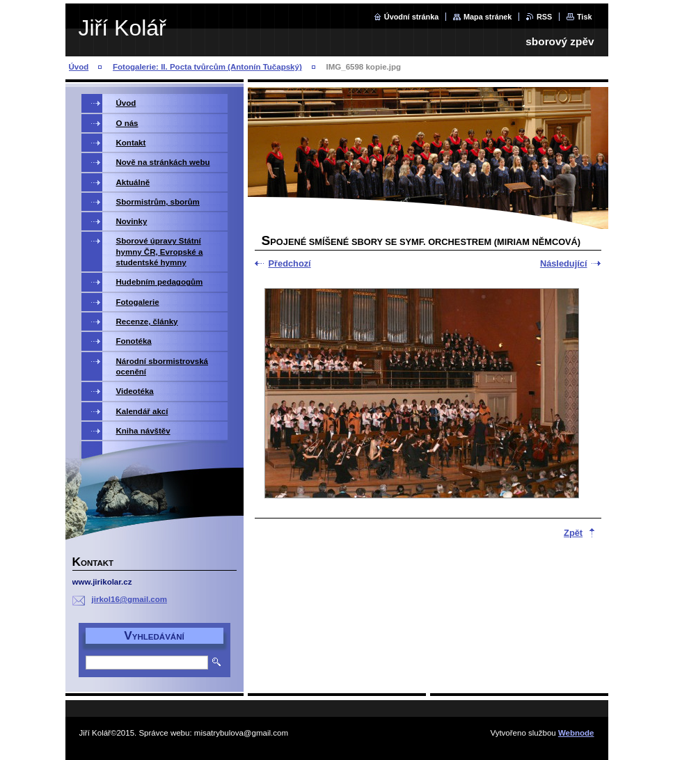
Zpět (573, 533)
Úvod (79, 67)
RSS (544, 17)
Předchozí (290, 263)
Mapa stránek (488, 17)
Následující (563, 263)
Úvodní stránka (411, 17)
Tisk (584, 17)
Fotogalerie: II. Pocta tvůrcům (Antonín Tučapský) (207, 67)
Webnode (576, 733)
